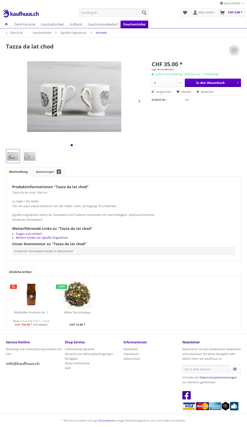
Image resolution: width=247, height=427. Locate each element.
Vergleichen (162, 92)
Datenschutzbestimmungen (218, 377)
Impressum (131, 354)
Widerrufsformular (77, 363)
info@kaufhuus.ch (23, 363)
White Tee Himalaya (77, 312)
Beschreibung (18, 172)
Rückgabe (71, 359)
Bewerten (205, 92)
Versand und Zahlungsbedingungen (89, 354)
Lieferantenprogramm (79, 349)
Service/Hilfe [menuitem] (230, 3)
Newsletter (131, 349)
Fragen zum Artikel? (27, 234)
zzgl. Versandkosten (163, 69)
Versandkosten (106, 420)
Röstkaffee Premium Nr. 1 (31, 312)
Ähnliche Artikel (20, 272)
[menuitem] (113, 13)
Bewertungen (48, 171)
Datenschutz (132, 359)
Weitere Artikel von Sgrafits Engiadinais (40, 237)
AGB (67, 368)
